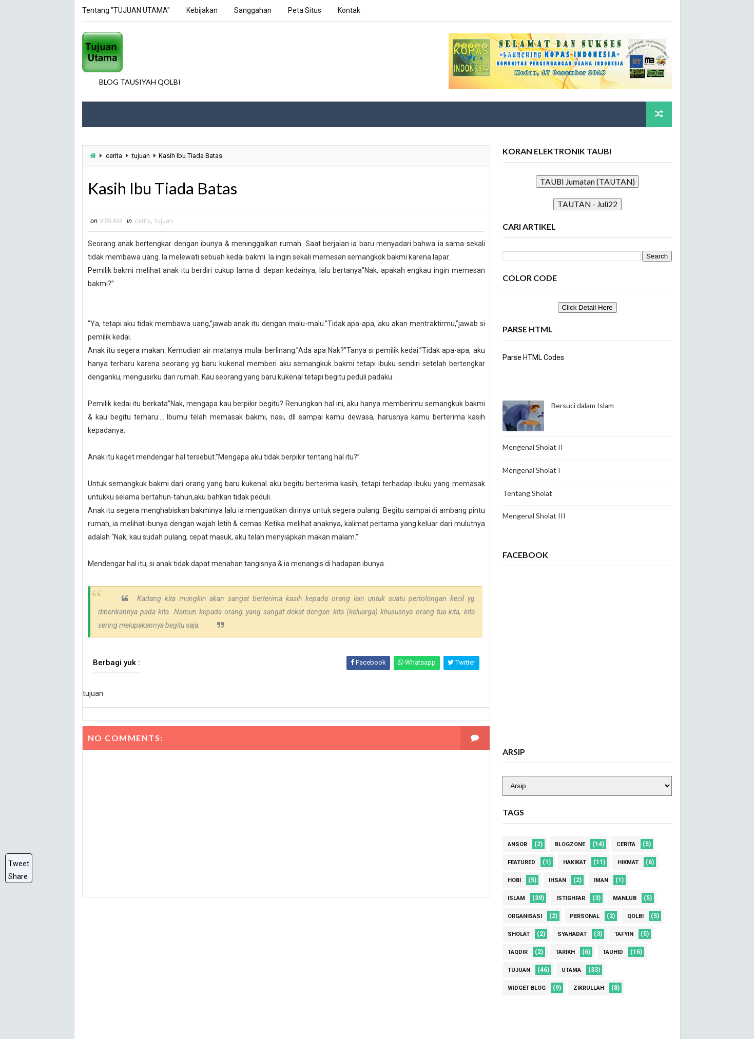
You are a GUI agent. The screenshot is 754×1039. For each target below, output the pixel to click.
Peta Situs (304, 10)
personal (585, 916)
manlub (625, 898)
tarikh (565, 952)
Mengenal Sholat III (534, 515)
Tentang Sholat (528, 492)
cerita (114, 155)
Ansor (518, 844)
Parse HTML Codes (534, 357)
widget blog (527, 988)
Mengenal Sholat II (533, 447)
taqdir (518, 952)
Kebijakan (202, 10)
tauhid (613, 952)
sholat (519, 934)
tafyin (624, 934)
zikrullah (589, 988)
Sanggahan (253, 10)
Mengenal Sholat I (532, 470)
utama (572, 970)
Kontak (349, 10)
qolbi (636, 916)
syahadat (572, 934)
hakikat (575, 862)
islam (517, 898)
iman (601, 880)
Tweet (18, 864)
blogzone (570, 844)
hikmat (628, 862)
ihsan (558, 880)
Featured (522, 862)
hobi (514, 880)
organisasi (525, 916)
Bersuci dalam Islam (583, 405)
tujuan (141, 155)
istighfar (571, 898)
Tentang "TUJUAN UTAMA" (126, 10)
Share (18, 876)
